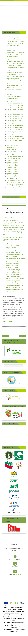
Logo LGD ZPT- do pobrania (14, 153)
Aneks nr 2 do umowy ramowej (15, 105)
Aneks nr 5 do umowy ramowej (15, 111)
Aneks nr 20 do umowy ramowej (15, 138)
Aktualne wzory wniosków (14, 36)
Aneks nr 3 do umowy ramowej (15, 107)
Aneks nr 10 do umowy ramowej (15, 120)
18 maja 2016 (7, 215)
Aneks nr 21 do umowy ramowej (15, 140)
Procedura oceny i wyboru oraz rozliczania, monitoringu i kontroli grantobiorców (15, 45)
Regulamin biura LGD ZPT (13, 158)
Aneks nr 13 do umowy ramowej (15, 125)
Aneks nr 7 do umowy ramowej (15, 114)
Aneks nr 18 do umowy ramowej (15, 134)
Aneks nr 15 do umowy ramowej (15, 129)
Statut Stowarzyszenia (12, 38)
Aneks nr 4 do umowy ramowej (15, 109)
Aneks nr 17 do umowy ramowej (15, 133)
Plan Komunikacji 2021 (13, 169)
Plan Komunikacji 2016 (13, 160)
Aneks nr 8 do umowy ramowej (15, 116)
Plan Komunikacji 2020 (13, 167)
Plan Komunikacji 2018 (13, 164)
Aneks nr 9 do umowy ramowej (15, 118)
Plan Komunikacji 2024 (13, 175)
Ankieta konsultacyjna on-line (11, 324)
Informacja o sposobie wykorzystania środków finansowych (12, 147)
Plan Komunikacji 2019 (13, 166)
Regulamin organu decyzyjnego (15, 156)
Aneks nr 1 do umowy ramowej (15, 103)
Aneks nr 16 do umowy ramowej (15, 131)
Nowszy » (22, 336)
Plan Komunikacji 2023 (13, 173)
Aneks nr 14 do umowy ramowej (15, 127)
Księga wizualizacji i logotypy (14, 151)
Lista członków (11, 155)
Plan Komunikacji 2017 (12, 162)
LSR (7, 243)
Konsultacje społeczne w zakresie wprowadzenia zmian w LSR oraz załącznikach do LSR (14, 211)
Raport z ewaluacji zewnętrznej (15, 187)
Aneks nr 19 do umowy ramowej (15, 136)
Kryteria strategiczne (11, 291)
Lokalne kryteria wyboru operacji (14, 289)
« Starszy (5, 336)
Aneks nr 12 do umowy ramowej (15, 123)
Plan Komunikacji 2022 (13, 171)
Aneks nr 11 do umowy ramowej (15, 122)
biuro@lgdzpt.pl (17, 574)
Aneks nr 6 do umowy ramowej (15, 113)
